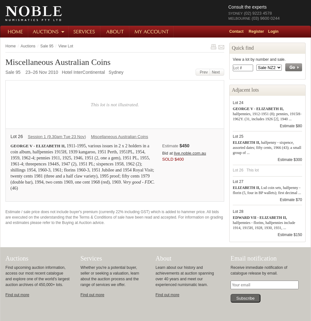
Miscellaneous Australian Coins (119, 136)
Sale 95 (46, 46)
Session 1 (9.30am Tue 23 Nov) (57, 136)
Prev (203, 72)
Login (273, 31)
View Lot (65, 46)
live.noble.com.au (190, 153)
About (115, 32)
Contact (236, 31)
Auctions (49, 32)
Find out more (17, 295)
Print (213, 47)
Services (85, 32)
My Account (152, 32)
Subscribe (245, 298)
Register (256, 31)
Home (14, 32)
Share (221, 47)
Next (217, 72)
